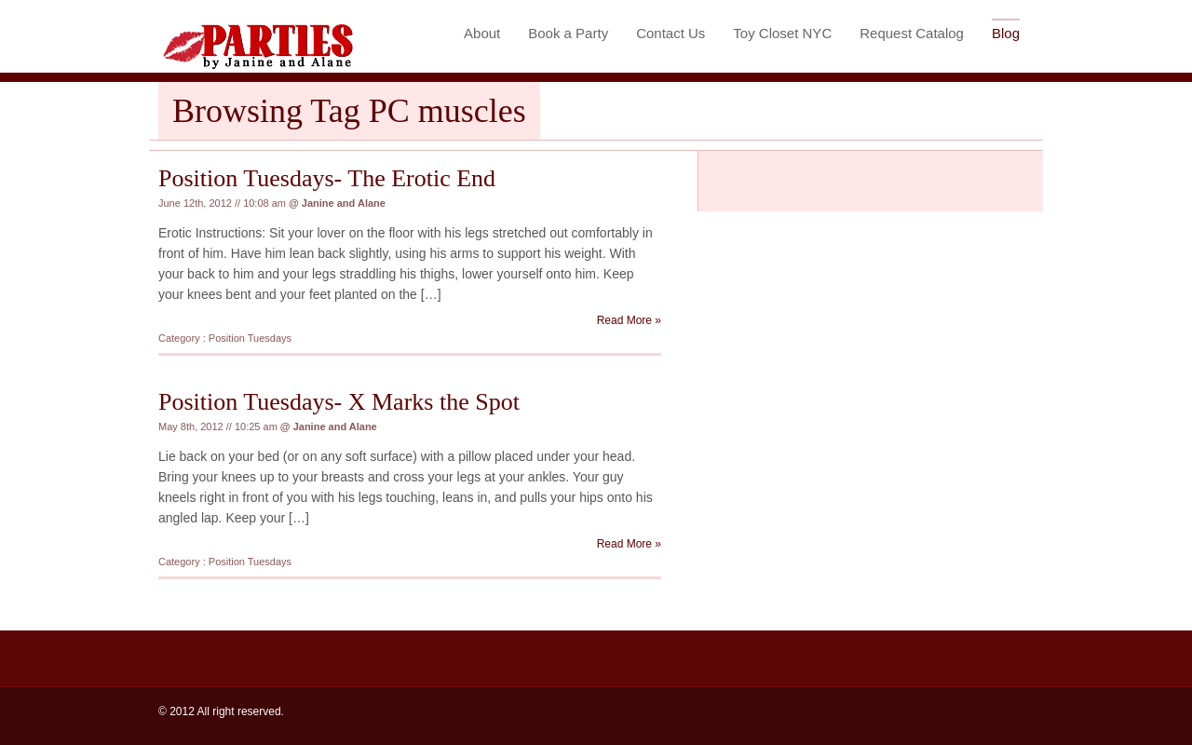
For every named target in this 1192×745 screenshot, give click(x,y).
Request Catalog (912, 33)
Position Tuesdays (250, 338)
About (482, 33)
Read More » (629, 320)
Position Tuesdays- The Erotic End (326, 178)
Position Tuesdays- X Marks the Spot (339, 401)
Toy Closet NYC (782, 33)
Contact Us (670, 33)
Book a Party (568, 33)
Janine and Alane (344, 203)
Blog (1006, 33)
